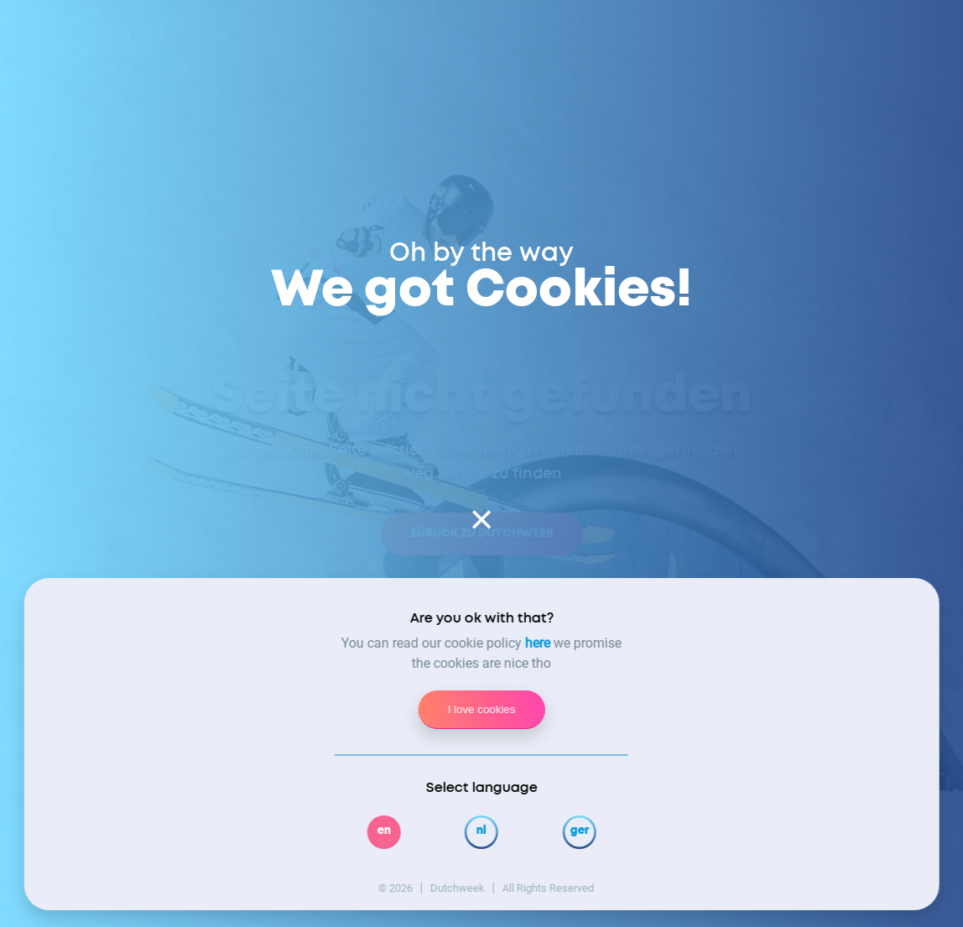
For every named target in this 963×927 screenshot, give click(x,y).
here (537, 643)
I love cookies (482, 709)
